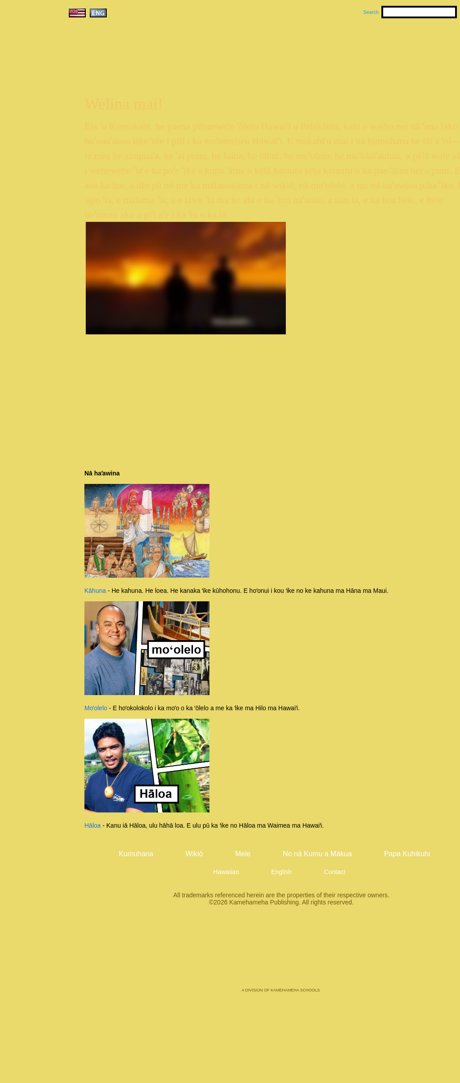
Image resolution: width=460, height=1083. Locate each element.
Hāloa (92, 825)
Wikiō (365, 45)
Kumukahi (143, 57)
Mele (323, 45)
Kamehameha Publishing (281, 953)
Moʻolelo (95, 708)
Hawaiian (226, 871)
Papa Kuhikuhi (407, 854)
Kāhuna (95, 590)
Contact (334, 871)
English (281, 871)
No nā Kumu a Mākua (317, 854)
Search (371, 12)
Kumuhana (267, 45)
